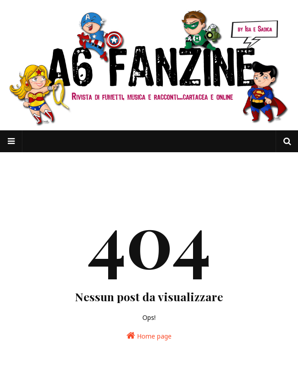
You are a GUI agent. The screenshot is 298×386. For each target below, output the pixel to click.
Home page (149, 335)
